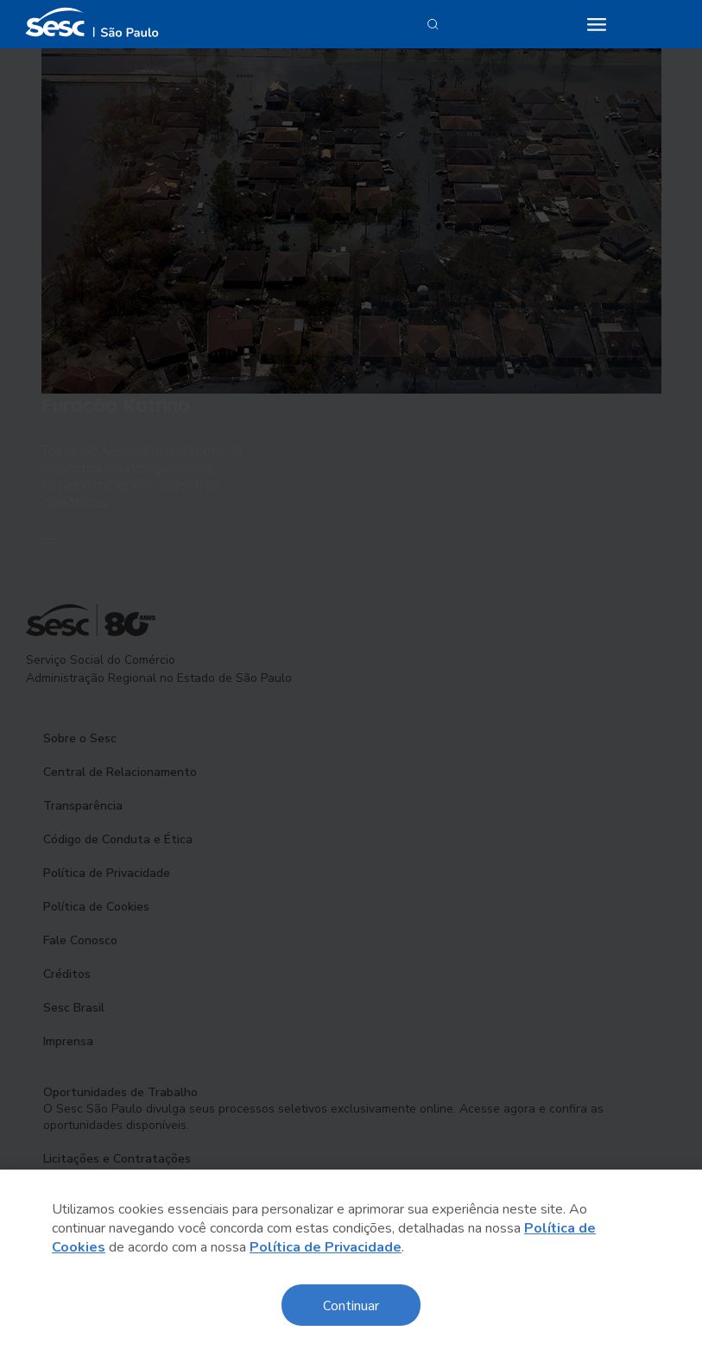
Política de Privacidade (326, 1247)
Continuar (351, 1305)
